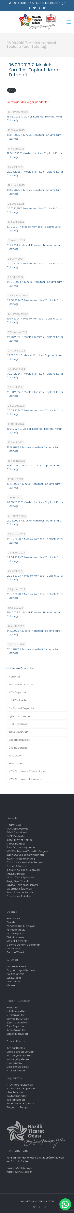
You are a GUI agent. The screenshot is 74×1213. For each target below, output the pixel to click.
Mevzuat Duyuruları (21, 684)
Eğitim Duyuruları (19, 716)
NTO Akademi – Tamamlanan (28, 771)
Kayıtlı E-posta (16, 874)
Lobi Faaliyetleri (18, 700)
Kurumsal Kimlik (16, 966)
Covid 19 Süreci (16, 866)
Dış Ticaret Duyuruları (22, 708)
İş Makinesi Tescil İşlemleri (23, 870)
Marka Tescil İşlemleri (20, 877)
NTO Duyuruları (18, 692)
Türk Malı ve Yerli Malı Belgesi (25, 862)
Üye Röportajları (19, 748)
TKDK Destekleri (16, 836)
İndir (11, 90)
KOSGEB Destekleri (18, 829)
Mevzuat (12, 985)
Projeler (12, 922)
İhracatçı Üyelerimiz (19, 1055)
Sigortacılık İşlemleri (19, 889)
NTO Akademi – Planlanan (25, 779)
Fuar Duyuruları (18, 724)
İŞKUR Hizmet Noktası (20, 840)
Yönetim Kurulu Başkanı (21, 926)
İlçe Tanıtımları (16, 1100)
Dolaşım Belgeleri (18, 1067)
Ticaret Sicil (14, 825)
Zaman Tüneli (15, 952)
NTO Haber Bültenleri (20, 1085)
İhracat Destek (16, 1048)
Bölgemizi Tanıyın (18, 1107)
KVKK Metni (14, 981)
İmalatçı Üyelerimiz (19, 1059)
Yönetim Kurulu (16, 930)
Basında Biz (16, 763)
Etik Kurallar (14, 978)
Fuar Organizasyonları (21, 847)
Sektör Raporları (17, 1096)
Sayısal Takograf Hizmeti (22, 885)
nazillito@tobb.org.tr (53, 3)
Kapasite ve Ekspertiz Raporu (25, 855)
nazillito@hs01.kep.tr (19, 1172)
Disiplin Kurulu (15, 937)
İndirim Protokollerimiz (21, 859)
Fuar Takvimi (14, 1063)
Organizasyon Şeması (21, 970)
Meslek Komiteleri (18, 941)
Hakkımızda (14, 918)
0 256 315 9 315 (17, 1151)
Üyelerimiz (13, 948)
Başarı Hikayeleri (19, 740)
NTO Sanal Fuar (16, 1070)
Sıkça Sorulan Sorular (20, 892)
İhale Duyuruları (18, 732)
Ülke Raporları (15, 1092)
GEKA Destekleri (17, 832)
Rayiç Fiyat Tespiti (18, 881)
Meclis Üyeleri (15, 933)
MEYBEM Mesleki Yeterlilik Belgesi (27, 851)
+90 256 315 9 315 (23, 3)
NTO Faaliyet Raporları (21, 1088)
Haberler (14, 676)
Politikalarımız (15, 974)
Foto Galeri (15, 755)
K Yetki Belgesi (16, 844)
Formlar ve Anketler (19, 896)
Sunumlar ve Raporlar (20, 1103)
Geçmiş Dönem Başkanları (23, 945)
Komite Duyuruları (18, 1019)
